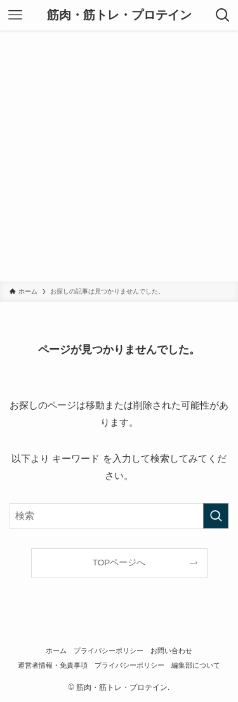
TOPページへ (119, 562)
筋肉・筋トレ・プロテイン (119, 16)
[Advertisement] (119, 156)
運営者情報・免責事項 (53, 665)
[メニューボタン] (15, 15)
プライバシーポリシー (108, 650)
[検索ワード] (119, 516)
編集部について (195, 665)
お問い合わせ (171, 650)
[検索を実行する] (215, 516)
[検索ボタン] (223, 15)
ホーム (56, 650)
